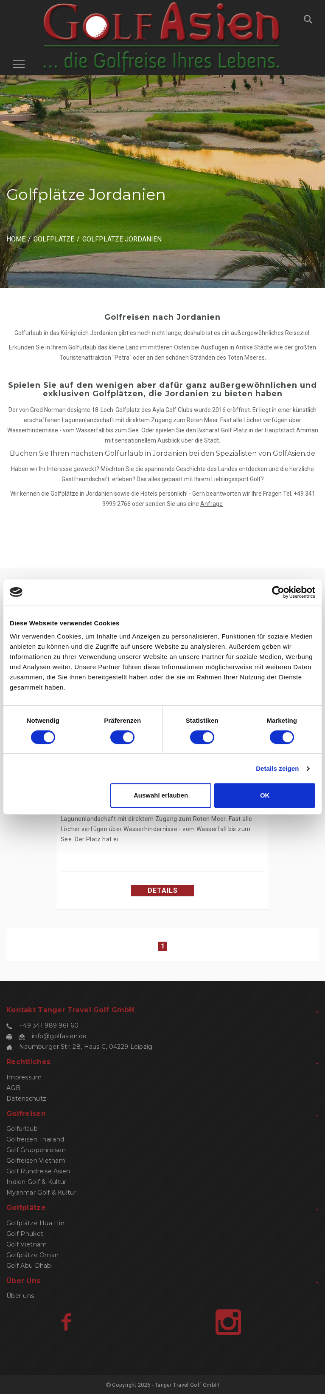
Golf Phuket (24, 1234)
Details (163, 890)
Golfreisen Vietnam (35, 1160)
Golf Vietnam (26, 1244)
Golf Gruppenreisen (36, 1150)
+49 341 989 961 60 (48, 1025)
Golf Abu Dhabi (29, 1265)
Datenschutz (26, 1098)
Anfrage (211, 503)
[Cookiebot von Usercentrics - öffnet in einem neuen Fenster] (278, 592)
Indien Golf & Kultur (36, 1182)
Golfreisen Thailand (35, 1139)
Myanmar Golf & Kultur (41, 1192)
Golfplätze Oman (32, 1255)
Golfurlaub (22, 1129)
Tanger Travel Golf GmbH (187, 1385)
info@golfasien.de (59, 1036)
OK (265, 795)
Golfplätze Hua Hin (35, 1223)
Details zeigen (277, 768)
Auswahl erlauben (161, 795)
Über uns (20, 1296)
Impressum (24, 1077)
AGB (13, 1088)
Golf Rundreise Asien (38, 1171)
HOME (15, 239)
